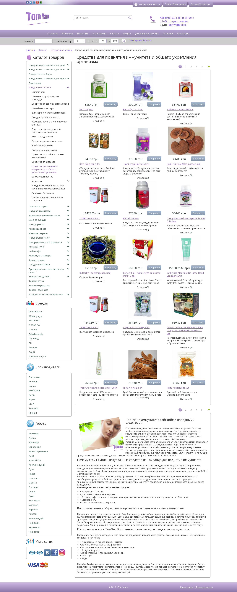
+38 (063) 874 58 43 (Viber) (177, 17)
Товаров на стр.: (63, 41)
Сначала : (29, 41)
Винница (33, 433)
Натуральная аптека (49, 87)
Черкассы (34, 522)
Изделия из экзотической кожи (49, 294)
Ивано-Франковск (38, 451)
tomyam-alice (178, 25)
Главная (52, 33)
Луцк (31, 469)
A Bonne (33, 329)
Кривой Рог (35, 460)
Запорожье (35, 446)
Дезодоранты (49, 224)
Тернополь (35, 500)
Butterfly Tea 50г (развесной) (95, 272)
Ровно (32, 491)
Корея (32, 399)
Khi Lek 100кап (131, 218)
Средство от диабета (43, 161)
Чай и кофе (49, 251)
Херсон (33, 513)
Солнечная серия (49, 206)
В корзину (110, 104)
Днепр (32, 437)
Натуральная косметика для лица (49, 65)
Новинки (67, 33)
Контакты (183, 33)
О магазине (99, 33)
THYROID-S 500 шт (89, 218)
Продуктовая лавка (49, 264)
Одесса (33, 482)
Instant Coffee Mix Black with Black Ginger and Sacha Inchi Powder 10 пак (185, 330)
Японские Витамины (43, 193)
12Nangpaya (35, 316)
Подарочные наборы (40, 74)
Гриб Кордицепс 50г (178, 387)
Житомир (34, 442)
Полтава (33, 487)
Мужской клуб (49, 246)
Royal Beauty (35, 311)
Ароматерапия (49, 260)
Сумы (31, 496)
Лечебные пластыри (43, 108)
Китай (32, 394)
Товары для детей (49, 276)
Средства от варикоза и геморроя (50, 103)
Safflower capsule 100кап (180, 109)
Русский (195, 4)
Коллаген (50, 181)
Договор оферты (204, 587)
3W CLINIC (34, 320)
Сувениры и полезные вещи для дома (49, 271)
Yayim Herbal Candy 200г (136, 327)
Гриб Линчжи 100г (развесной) (184, 163)
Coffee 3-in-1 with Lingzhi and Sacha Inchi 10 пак (141, 274)
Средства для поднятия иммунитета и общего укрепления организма (45, 169)
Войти (168, 4)
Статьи (114, 33)
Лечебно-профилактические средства (47, 199)
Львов (32, 473)
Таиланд (33, 408)
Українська (205, 4)
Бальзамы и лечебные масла (49, 215)
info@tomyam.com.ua (174, 21)
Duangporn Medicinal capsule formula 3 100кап (186, 220)
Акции (127, 33)
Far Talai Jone (86, 109)
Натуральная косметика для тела (49, 69)
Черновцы (34, 527)
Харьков (33, 509)
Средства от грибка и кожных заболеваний (48, 156)
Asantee (33, 347)
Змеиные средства (39, 285)
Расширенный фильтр (141, 40)
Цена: (91, 41)
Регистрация (179, 4)
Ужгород (33, 504)
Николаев (34, 478)
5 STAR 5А (34, 325)
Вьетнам (33, 381)
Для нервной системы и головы (49, 112)
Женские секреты (49, 233)
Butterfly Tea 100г (133, 109)
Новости (82, 33)
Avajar (32, 351)
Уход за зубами (49, 219)
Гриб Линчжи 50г (132, 387)
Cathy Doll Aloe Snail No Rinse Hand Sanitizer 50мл (185, 274)
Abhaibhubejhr (36, 334)
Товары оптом (36, 280)
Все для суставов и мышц (46, 117)
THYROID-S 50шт (88, 327)
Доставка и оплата (147, 33)
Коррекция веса (49, 228)
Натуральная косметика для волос (49, 78)
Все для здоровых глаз (44, 150)
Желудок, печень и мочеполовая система (49, 123)
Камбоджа (34, 390)
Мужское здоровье (42, 136)
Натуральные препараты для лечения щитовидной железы (48, 187)
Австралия (34, 377)
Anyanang (34, 338)
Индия (32, 386)
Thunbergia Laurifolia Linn (136, 163)
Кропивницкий (37, 464)
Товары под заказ (38, 289)
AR (30, 342)
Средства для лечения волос (47, 141)
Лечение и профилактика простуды (45, 98)
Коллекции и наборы (49, 255)
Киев (31, 455)
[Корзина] (136, 4)
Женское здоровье (42, 145)
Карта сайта (186, 587)
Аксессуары (35, 83)
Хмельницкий (36, 518)
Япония (33, 412)
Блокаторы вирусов (42, 176)
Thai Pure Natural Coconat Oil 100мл (98, 387)
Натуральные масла (49, 210)
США (31, 403)
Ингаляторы (38, 91)
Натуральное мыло (49, 237)
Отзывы (168, 33)
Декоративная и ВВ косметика (49, 242)
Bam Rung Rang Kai (89, 163)
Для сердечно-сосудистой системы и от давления (46, 131)
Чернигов (34, 531)
